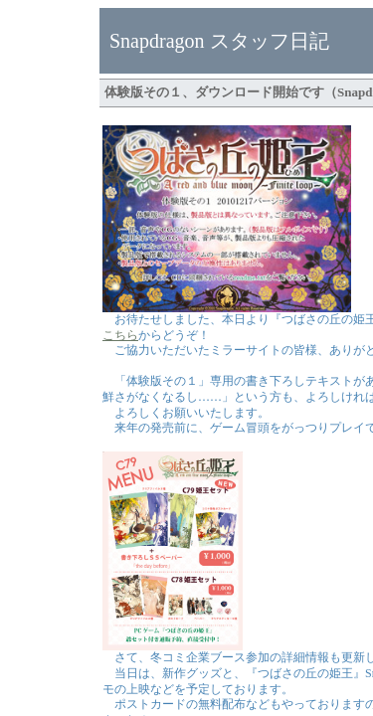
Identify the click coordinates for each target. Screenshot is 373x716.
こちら (120, 335)
